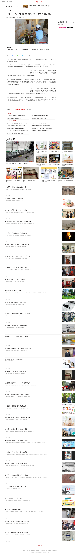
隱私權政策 (43, 551)
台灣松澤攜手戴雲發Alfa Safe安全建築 (16, 211)
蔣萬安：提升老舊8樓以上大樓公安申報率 (17, 522)
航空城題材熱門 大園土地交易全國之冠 (15, 129)
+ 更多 (73, 23)
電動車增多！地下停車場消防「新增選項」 (17, 337)
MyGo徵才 (33, 551)
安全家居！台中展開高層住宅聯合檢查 (16, 268)
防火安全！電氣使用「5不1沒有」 (15, 199)
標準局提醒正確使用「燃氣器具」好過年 (17, 441)
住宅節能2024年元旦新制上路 (13, 499)
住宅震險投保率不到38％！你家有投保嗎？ (17, 384)
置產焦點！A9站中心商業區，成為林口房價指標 (42, 129)
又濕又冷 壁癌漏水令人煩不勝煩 (39, 119)
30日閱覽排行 (62, 23)
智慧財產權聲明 (54, 551)
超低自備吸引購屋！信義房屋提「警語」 (17, 487)
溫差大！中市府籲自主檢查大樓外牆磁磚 (17, 476)
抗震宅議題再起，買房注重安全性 (15, 360)
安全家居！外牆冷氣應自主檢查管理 (15, 188)
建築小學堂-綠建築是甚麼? (13, 291)
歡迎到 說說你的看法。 (19, 110)
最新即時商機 (60, 25)
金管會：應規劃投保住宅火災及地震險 (16, 464)
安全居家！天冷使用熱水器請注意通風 (16, 453)
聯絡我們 (24, 551)
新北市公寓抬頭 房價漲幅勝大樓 (14, 119)
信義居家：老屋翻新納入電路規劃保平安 (17, 326)
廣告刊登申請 (48, 551)
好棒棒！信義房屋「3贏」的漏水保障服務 (17, 245)
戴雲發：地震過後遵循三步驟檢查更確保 (17, 395)
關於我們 (28, 551)
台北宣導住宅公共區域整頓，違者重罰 (16, 430)
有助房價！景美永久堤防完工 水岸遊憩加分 (41, 131)
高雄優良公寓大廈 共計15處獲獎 (39, 123)
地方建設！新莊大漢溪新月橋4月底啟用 (15, 134)
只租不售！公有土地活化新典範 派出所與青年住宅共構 (19, 131)
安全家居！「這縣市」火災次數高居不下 (17, 234)
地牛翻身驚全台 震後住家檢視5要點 (15, 372)
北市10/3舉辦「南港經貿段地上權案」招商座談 (17, 123)
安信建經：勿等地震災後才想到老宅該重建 (17, 314)
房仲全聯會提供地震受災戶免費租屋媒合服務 (18, 349)
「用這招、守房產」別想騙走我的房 (15, 407)
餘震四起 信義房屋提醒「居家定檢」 (15, 303)
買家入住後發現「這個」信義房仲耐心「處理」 (18, 257)
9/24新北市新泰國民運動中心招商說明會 (16, 126)
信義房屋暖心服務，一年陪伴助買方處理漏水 (18, 222)
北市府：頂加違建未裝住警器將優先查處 (17, 533)
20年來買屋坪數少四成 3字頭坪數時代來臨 (41, 126)
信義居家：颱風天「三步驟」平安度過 (17, 164)
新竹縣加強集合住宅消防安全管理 (15, 280)
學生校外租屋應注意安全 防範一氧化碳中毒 (17, 418)
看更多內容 (40, 546)
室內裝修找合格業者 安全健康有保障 (39, 6)
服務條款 (37, 551)
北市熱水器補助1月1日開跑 (13, 510)
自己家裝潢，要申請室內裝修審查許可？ (16, 116)
